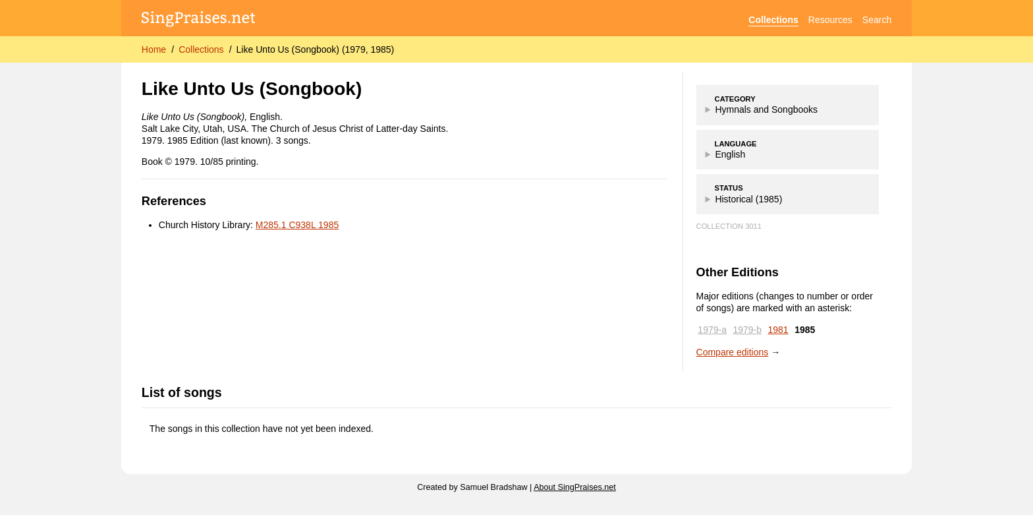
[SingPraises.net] (199, 20)
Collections (773, 20)
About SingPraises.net (575, 487)
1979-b (747, 329)
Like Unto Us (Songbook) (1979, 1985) (316, 49)
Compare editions (732, 352)
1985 (805, 329)
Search (876, 20)
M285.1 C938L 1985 (297, 225)
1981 (778, 329)
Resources (830, 20)
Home (154, 49)
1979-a (712, 329)
